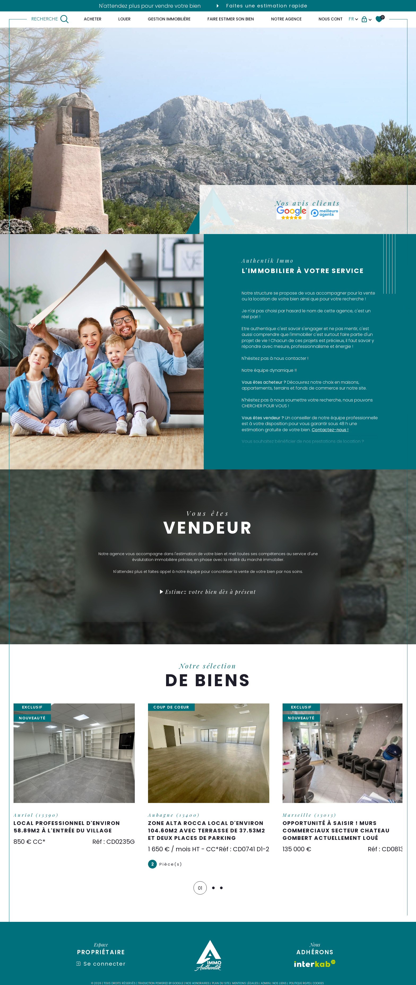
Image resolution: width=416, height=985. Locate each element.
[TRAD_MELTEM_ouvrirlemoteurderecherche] (50, 19)
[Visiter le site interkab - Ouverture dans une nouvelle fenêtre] (315, 971)
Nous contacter (337, 19)
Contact (407, 305)
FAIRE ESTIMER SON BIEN (230, 19)
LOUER (124, 19)
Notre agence (286, 19)
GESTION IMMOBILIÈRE (169, 19)
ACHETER (92, 19)
